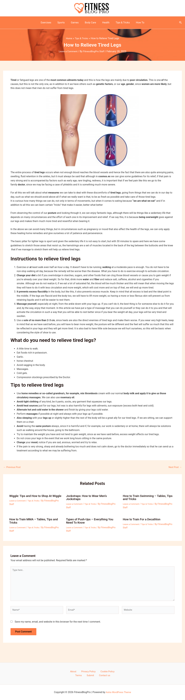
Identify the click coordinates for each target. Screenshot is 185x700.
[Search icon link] (180, 23)
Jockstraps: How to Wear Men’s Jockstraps (87, 497)
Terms (113, 671)
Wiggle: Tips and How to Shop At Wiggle (31, 497)
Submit (86, 675)
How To (136, 22)
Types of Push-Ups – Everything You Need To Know (91, 520)
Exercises (49, 22)
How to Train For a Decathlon (143, 519)
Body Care (90, 22)
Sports (63, 22)
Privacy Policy (83, 671)
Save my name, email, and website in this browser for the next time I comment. (58, 623)
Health (104, 22)
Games (76, 22)
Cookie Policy (100, 671)
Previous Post (12, 467)
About (69, 671)
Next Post (175, 467)
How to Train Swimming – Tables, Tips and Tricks (149, 497)
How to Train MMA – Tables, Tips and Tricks (35, 520)
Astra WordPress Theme (118, 692)
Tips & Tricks (120, 22)
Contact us (98, 675)
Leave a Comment (67, 51)
